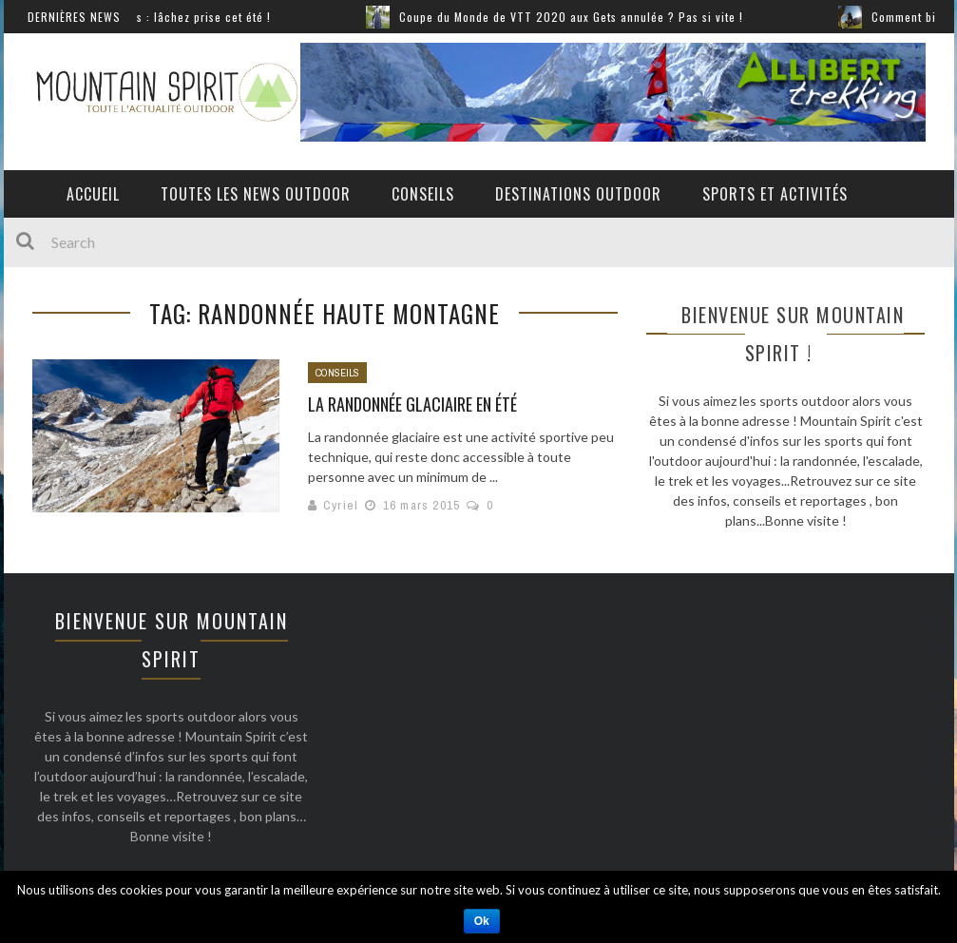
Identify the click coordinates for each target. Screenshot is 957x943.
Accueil (93, 194)
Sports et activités (775, 194)
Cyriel (340, 505)
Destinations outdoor (578, 194)
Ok (481, 921)
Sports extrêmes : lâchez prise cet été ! (170, 17)
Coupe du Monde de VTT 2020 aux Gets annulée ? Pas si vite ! (579, 17)
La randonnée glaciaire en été (412, 404)
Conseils (423, 194)
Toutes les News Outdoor (256, 194)
